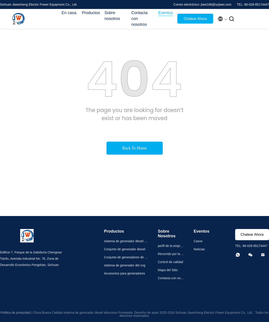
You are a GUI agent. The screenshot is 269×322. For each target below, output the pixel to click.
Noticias (199, 249)
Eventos (165, 13)
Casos (198, 241)
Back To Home (134, 148)
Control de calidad (170, 262)
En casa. (69, 13)
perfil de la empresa (171, 246)
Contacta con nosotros (139, 19)
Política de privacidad (15, 312)
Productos (91, 13)
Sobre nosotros (112, 16)
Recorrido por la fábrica (171, 254)
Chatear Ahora (195, 19)
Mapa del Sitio (168, 270)
